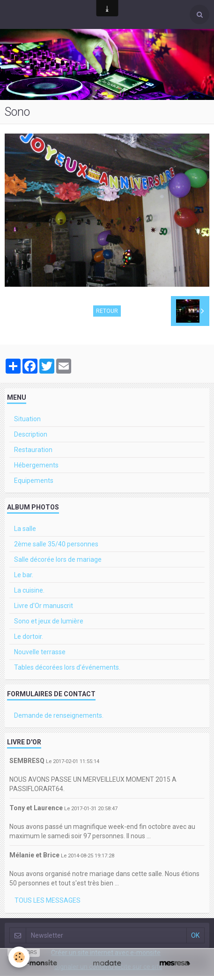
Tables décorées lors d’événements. (67, 667)
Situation (27, 419)
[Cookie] (19, 957)
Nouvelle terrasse (40, 652)
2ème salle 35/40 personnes (56, 544)
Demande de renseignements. (58, 715)
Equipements (33, 480)
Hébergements (36, 465)
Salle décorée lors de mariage (58, 559)
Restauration (33, 449)
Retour (107, 311)
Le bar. (23, 575)
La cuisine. (29, 590)
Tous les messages (48, 900)
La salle (25, 528)
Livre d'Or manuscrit (43, 605)
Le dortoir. (28, 636)
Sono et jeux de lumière (48, 621)
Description (30, 434)
